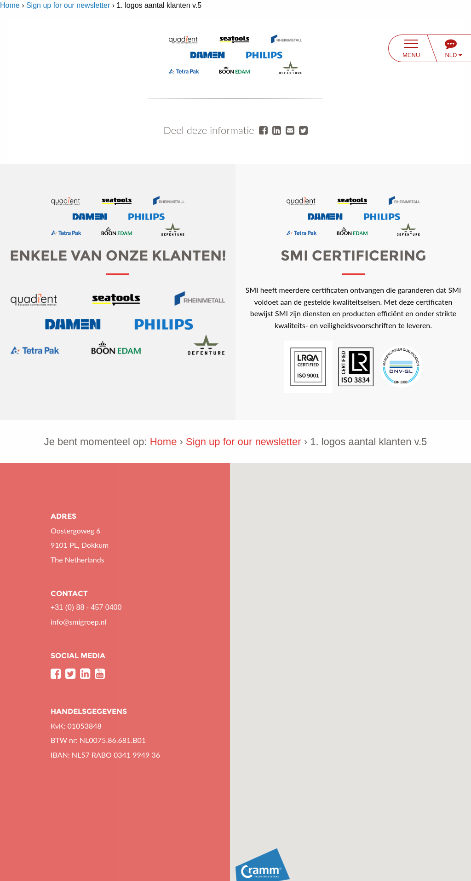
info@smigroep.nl (78, 621)
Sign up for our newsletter (68, 5)
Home (10, 5)
